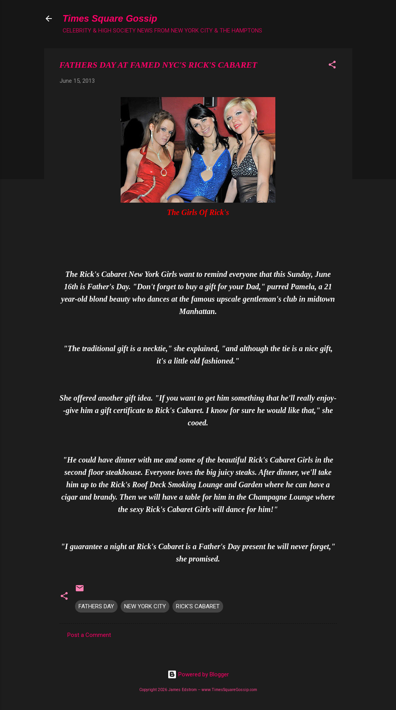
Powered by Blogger (198, 674)
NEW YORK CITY (145, 606)
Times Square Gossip (110, 18)
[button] (332, 66)
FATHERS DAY (96, 606)
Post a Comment (89, 634)
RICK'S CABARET (198, 606)
